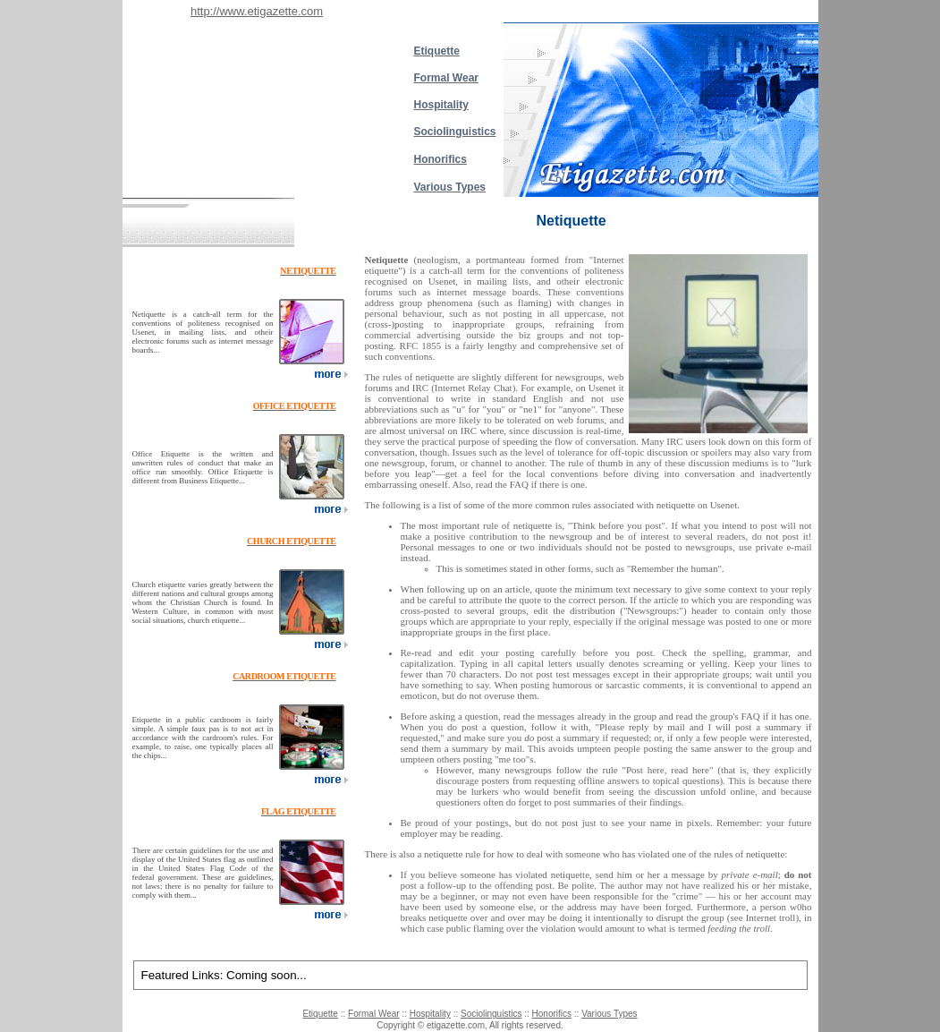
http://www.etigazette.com (257, 11)
